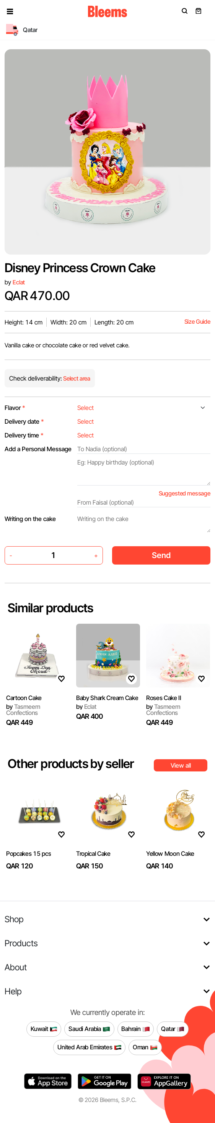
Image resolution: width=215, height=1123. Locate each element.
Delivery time (24, 435)
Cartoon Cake (24, 698)
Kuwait (44, 1029)
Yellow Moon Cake (170, 853)
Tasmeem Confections (23, 709)
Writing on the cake (30, 519)
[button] (10, 11)
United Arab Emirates (89, 1047)
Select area (76, 378)
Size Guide (197, 321)
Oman (145, 1047)
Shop (14, 919)
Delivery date (24, 421)
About (16, 967)
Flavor (15, 407)
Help (13, 991)
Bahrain (135, 1029)
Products (21, 943)
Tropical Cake (93, 853)
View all (181, 765)
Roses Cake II (163, 698)
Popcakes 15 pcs (28, 853)
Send (161, 555)
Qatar (172, 1029)
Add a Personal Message (38, 449)
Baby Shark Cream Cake (107, 698)
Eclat (19, 282)
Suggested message (184, 493)
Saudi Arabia (89, 1029)
